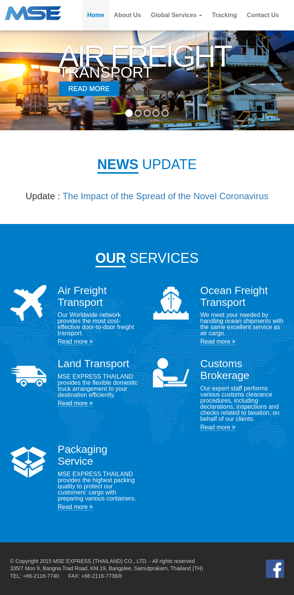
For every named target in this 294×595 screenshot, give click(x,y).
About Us (127, 15)
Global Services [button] (176, 15)
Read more (75, 341)
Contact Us (263, 15)
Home (95, 15)
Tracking (224, 15)
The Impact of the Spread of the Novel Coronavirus (165, 196)
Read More (89, 89)
